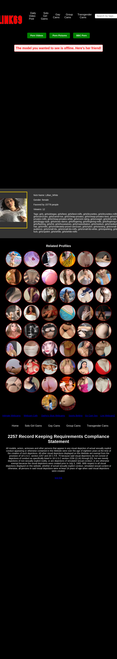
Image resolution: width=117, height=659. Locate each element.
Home (15, 425)
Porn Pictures (60, 35)
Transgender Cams (85, 16)
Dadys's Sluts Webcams (53, 415)
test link (58, 478)
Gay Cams (56, 16)
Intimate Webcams (11, 415)
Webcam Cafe (31, 415)
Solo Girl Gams (44, 16)
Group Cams (68, 16)
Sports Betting (75, 415)
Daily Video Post (32, 16)
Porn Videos (36, 35)
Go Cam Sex (91, 415)
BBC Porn (81, 35)
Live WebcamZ (107, 415)
